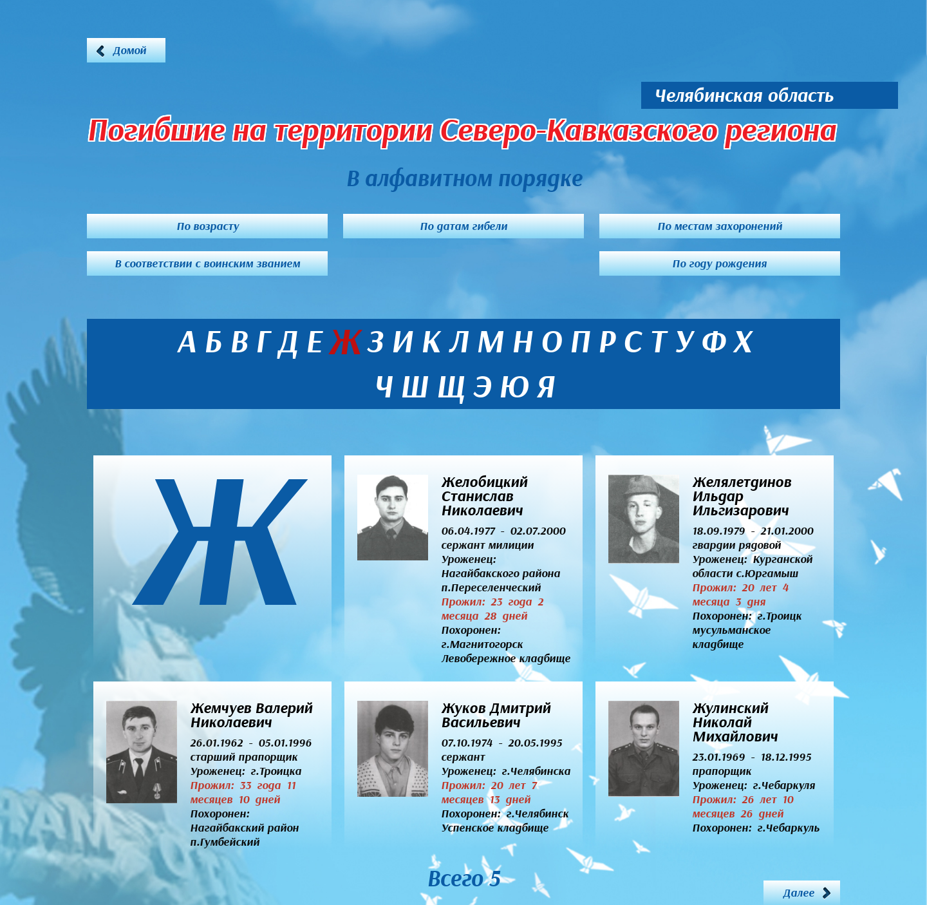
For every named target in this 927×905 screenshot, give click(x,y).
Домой (129, 50)
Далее (798, 893)
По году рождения (719, 263)
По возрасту (207, 226)
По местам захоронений (719, 226)
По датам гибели (463, 226)
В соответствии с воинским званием (207, 263)
